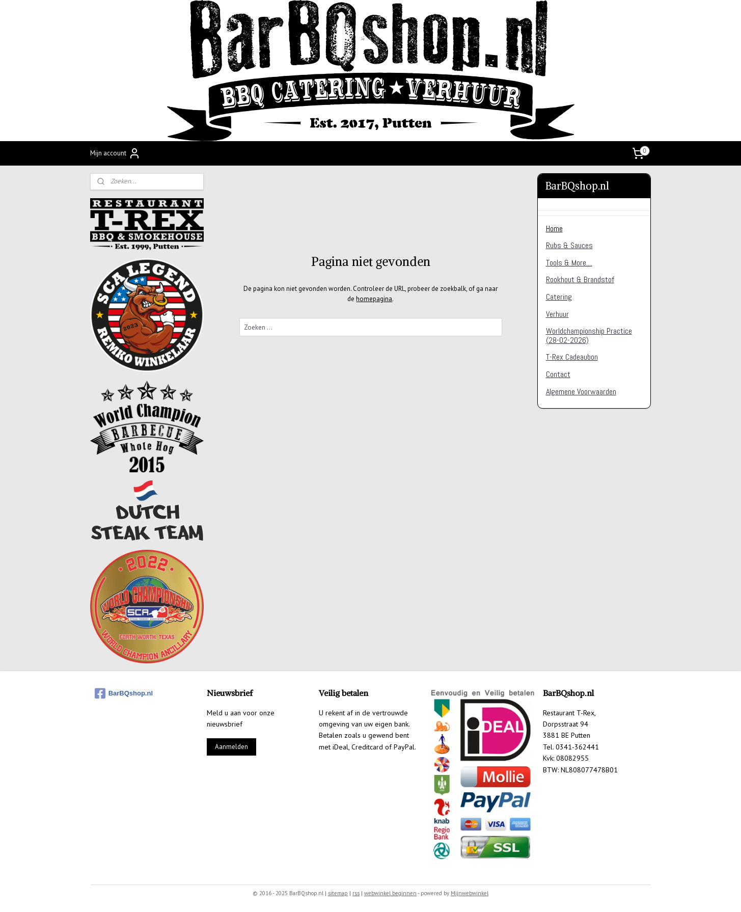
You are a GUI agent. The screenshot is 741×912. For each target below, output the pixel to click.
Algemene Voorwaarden (581, 391)
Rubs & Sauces (569, 245)
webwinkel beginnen (390, 893)
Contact (558, 374)
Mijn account (115, 153)
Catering (559, 296)
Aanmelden (231, 746)
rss (356, 893)
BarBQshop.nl (124, 693)
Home (554, 228)
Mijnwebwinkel (469, 893)
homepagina (374, 298)
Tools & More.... (569, 262)
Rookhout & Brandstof (580, 279)
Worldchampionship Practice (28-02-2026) (589, 335)
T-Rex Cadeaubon (572, 357)
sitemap (338, 893)
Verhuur (557, 314)
